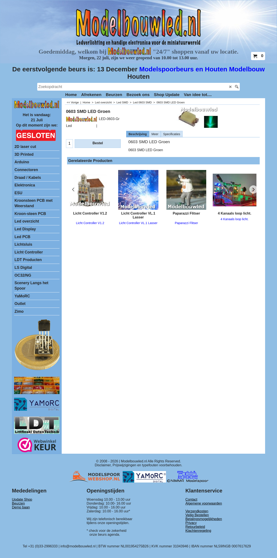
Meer (154, 134)
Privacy (191, 523)
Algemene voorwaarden (203, 503)
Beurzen (18, 503)
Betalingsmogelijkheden (203, 519)
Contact (191, 499)
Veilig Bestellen (197, 515)
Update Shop (22, 499)
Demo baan (21, 507)
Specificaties (171, 134)
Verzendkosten (196, 511)
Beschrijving (138, 134)
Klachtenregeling (198, 530)
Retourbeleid (195, 527)
